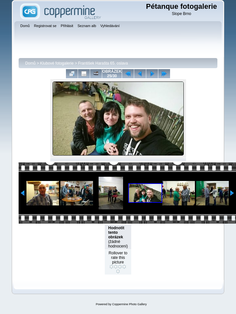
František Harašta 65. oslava (103, 63)
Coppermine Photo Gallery (129, 304)
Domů (30, 63)
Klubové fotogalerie (57, 63)
